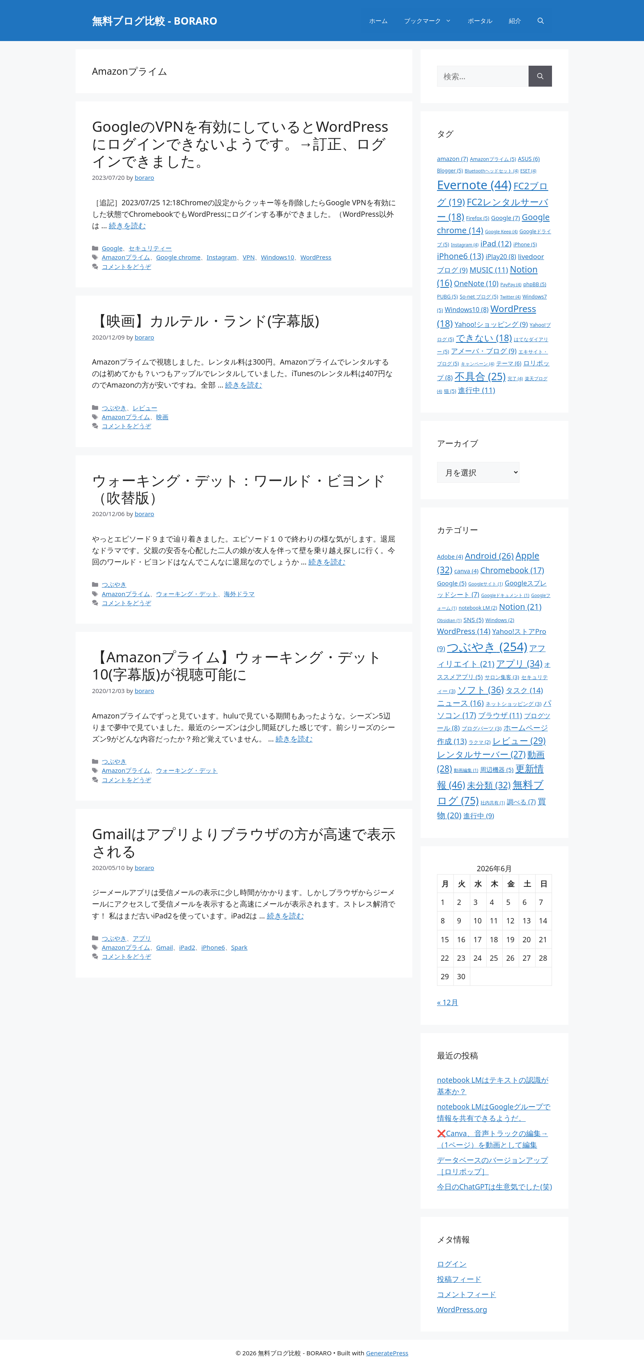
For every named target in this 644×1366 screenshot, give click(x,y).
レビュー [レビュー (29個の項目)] (518, 740)
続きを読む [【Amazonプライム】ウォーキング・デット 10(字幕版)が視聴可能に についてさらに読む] (294, 739)
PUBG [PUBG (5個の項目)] (447, 296)
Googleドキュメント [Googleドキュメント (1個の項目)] (505, 595)
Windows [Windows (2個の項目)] (499, 620)
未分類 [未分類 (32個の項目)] (489, 785)
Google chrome (178, 257)
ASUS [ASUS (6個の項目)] (529, 159)
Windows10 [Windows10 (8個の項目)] (467, 309)
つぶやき (114, 408)
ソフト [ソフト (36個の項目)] (481, 690)
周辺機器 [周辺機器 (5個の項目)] (496, 769)
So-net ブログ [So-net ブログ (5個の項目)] (479, 296)
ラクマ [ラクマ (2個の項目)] (480, 742)
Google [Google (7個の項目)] (505, 218)
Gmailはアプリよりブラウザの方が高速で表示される (244, 842)
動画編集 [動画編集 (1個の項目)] (466, 770)
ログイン (452, 1264)
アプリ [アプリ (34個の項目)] (519, 663)
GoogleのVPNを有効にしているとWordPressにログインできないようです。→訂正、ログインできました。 (240, 143)
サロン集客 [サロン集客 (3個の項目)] (502, 677)
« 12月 (447, 1002)
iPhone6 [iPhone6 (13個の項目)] (460, 256)
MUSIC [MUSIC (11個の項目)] (488, 270)
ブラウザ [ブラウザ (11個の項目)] (500, 715)
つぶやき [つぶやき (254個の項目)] (487, 646)
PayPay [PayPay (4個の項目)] (510, 284)
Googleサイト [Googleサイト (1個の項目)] (485, 584)
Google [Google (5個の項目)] (452, 583)
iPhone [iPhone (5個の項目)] (525, 244)
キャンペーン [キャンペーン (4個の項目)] (477, 364)
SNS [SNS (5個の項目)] (473, 619)
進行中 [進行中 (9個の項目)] (478, 815)
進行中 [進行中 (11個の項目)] (476, 390)
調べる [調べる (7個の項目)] (521, 801)
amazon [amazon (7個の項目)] (452, 158)
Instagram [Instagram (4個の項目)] (464, 245)
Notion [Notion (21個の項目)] (520, 606)
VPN (249, 257)
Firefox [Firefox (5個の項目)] (478, 218)
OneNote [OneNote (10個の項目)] (476, 283)
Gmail (164, 947)
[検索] (540, 76)
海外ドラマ (239, 594)
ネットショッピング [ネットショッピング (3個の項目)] (513, 703)
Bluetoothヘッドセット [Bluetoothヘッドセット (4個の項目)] (492, 171)
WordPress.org (462, 1309)
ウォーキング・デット (187, 594)
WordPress (315, 257)
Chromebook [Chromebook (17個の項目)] (512, 570)
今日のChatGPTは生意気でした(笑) (494, 1187)
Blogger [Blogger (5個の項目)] (450, 170)
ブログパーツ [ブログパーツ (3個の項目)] (481, 728)
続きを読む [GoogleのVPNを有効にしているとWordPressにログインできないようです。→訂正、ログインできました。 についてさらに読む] (127, 225)
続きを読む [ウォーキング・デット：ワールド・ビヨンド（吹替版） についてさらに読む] (326, 562)
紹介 (515, 20)
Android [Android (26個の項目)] (489, 555)
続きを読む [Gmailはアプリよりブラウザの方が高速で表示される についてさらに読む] (285, 916)
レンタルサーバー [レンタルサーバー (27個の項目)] (481, 754)
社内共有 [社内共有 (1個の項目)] (493, 803)
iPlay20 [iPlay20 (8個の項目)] (501, 256)
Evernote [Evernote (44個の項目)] (474, 185)
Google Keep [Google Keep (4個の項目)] (501, 231)
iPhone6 (213, 947)
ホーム (378, 20)
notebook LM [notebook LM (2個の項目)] (478, 607)
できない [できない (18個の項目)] (484, 337)
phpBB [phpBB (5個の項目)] (534, 284)
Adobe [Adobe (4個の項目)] (450, 556)
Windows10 (277, 257)
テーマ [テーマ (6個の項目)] (509, 363)
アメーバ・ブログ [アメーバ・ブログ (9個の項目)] (484, 351)
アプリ (142, 938)
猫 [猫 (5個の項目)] (450, 391)
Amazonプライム (126, 257)
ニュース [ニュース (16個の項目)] (460, 703)
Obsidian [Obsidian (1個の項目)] (449, 620)
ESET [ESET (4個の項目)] (528, 171)
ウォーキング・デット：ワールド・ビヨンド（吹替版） (239, 489)
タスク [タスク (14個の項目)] (524, 690)
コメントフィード (466, 1294)
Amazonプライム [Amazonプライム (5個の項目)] (493, 159)
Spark (239, 947)
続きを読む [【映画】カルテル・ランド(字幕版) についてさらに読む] (243, 385)
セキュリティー (150, 248)
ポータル (480, 20)
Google (112, 248)
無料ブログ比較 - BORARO (154, 21)
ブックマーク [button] (432, 20)
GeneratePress (387, 1353)
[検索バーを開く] (540, 20)
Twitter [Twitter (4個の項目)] (510, 297)
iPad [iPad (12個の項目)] (496, 243)
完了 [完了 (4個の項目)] (515, 378)
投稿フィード (459, 1279)
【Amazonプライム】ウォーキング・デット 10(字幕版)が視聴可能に (237, 665)
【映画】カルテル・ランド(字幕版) (205, 320)
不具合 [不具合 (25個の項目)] (480, 376)
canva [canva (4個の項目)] (466, 571)
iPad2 (187, 947)
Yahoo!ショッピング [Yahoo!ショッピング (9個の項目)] (491, 324)
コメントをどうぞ (126, 266)
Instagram (222, 257)
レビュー (145, 408)
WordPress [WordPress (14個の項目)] (463, 631)
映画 (162, 417)
